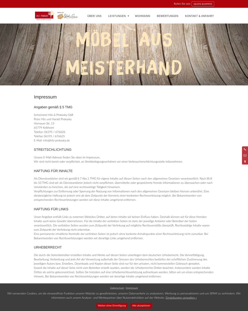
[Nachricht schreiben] (245, 155)
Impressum (132, 287)
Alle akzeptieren (141, 305)
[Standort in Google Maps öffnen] (245, 161)
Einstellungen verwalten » (181, 297)
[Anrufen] (245, 149)
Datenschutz (117, 287)
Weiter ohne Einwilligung (112, 305)
